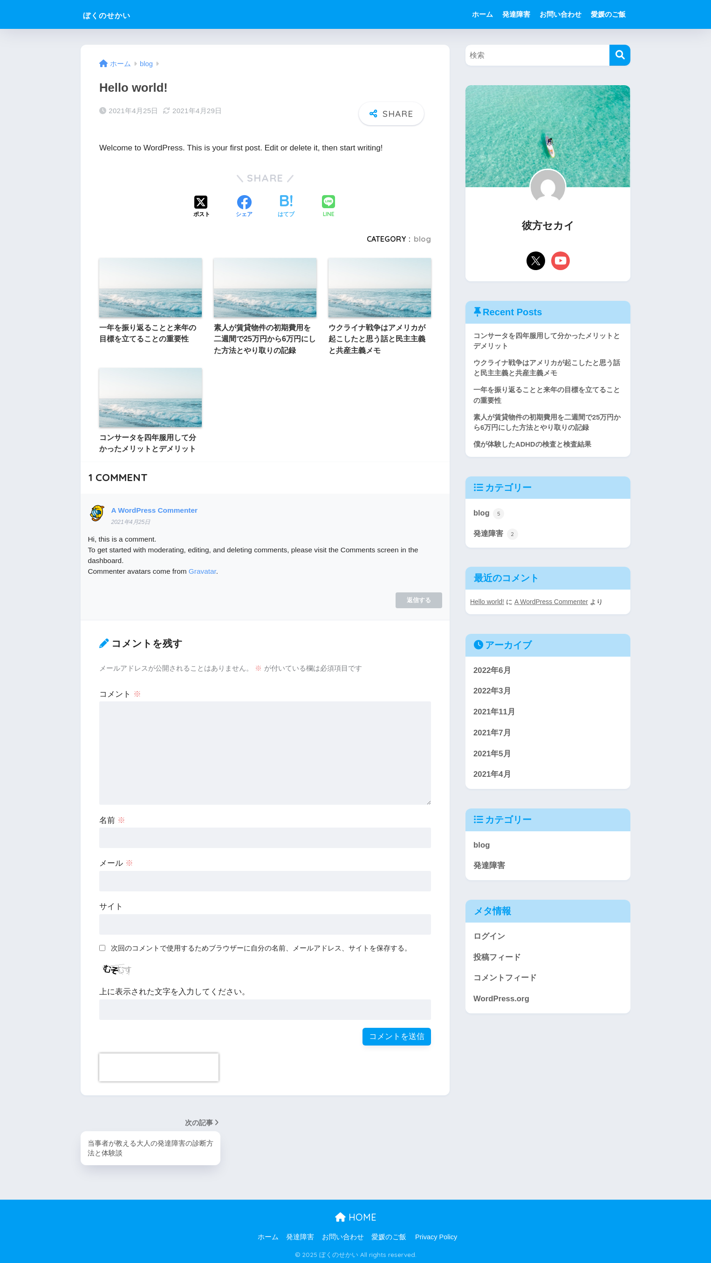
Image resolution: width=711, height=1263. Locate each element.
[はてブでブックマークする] (286, 205)
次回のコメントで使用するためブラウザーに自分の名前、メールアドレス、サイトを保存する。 (261, 947)
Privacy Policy (436, 1235)
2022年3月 (492, 693)
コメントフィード (505, 980)
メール (116, 861)
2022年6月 (492, 672)
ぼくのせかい (118, 14)
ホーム (482, 14)
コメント (120, 692)
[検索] (619, 55)
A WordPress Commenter (154, 508)
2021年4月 (492, 776)
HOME (355, 1216)
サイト (111, 905)
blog (422, 237)
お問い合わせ (560, 14)
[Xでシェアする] (201, 205)
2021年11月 (494, 714)
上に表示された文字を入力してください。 (174, 990)
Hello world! (487, 604)
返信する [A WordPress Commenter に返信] (419, 598)
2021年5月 (492, 755)
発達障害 (516, 14)
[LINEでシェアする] (328, 205)
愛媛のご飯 (608, 14)
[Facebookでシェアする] (244, 205)
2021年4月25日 (130, 520)
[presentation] (159, 1066)
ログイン (489, 938)
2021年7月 (492, 734)
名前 (112, 818)
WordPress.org (501, 1001)
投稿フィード (497, 959)
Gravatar (202, 570)
